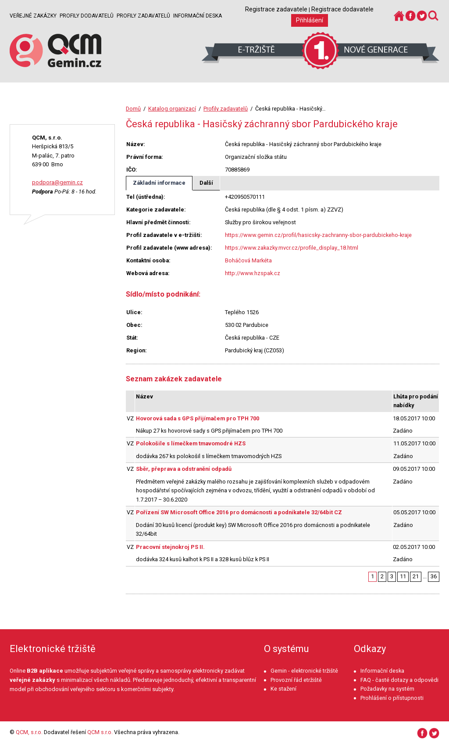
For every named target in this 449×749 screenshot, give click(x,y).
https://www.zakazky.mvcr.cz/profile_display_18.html (291, 247)
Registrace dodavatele (342, 9)
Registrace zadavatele (276, 9)
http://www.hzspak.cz (252, 273)
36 (434, 576)
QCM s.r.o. (100, 732)
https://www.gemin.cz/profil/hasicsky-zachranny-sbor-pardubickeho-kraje (318, 235)
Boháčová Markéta (248, 260)
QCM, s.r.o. (29, 732)
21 (416, 576)
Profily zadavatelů (143, 16)
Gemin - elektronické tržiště (304, 670)
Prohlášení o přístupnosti (392, 698)
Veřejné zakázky (33, 16)
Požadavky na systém (387, 688)
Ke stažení (283, 688)
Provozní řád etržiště (296, 680)
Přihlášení (309, 20)
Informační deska (197, 16)
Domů (133, 108)
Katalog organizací (172, 108)
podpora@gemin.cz (57, 182)
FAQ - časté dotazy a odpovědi (399, 680)
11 (403, 576)
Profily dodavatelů (87, 16)
